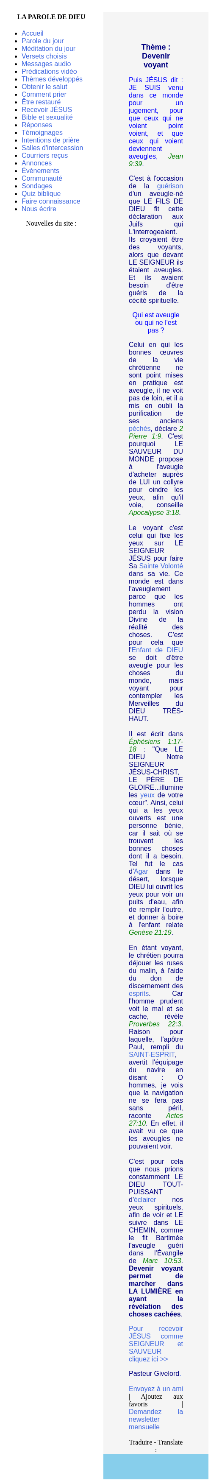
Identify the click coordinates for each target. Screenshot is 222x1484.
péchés (140, 428)
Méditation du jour (48, 48)
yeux (147, 795)
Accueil (33, 33)
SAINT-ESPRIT (152, 1054)
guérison (170, 186)
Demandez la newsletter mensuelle (156, 1419)
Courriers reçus (45, 155)
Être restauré (41, 102)
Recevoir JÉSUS (47, 109)
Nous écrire (39, 208)
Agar (141, 871)
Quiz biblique (41, 193)
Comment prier (44, 94)
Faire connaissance (51, 201)
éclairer (145, 1199)
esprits (139, 993)
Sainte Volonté (161, 566)
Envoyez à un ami (156, 1388)
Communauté (42, 178)
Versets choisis (44, 56)
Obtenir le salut (44, 86)
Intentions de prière (51, 140)
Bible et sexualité (47, 117)
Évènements (40, 170)
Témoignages (42, 132)
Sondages (37, 186)
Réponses (37, 125)
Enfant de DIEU (157, 650)
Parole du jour (43, 41)
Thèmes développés (52, 79)
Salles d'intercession (52, 147)
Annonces (37, 163)
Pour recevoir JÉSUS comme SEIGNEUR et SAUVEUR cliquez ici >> (156, 1344)
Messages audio (46, 63)
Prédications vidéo (49, 71)
